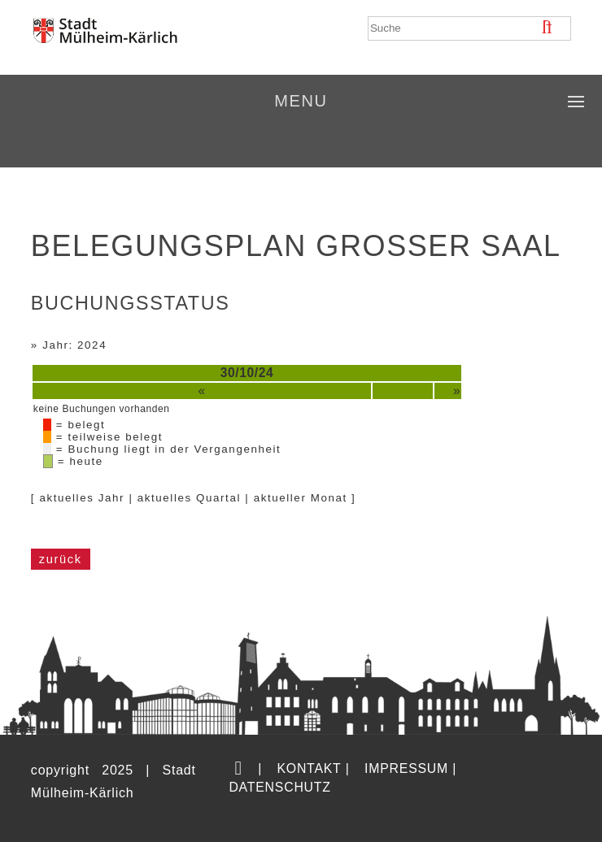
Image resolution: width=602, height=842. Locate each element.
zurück (60, 559)
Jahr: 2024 (74, 345)
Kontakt (309, 768)
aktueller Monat (300, 498)
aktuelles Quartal (189, 498)
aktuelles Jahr (81, 498)
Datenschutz (279, 787)
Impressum (406, 768)
